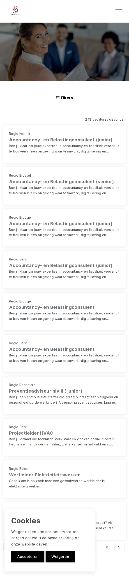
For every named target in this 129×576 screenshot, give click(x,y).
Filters (64, 98)
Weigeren (60, 556)
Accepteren (28, 556)
